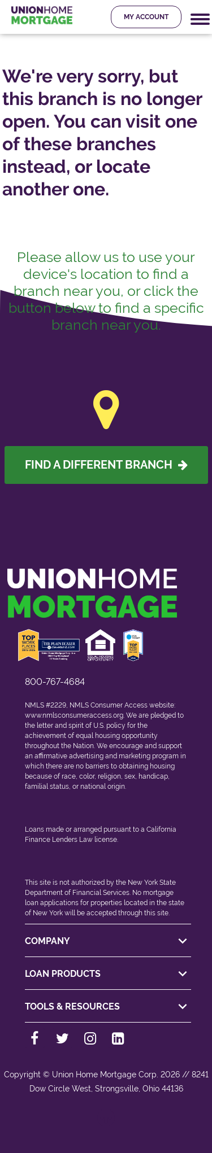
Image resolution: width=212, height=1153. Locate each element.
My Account (146, 17)
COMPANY (108, 941)
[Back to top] (106, 1123)
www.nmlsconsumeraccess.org (74, 715)
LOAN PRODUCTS (108, 974)
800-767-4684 (55, 681)
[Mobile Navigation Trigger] (200, 19)
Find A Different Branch (106, 464)
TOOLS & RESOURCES (108, 1006)
